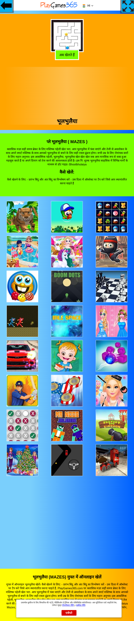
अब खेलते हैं (66, 55)
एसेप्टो (69, 612)
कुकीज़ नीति (80, 605)
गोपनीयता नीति (68, 605)
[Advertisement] (67, 91)
